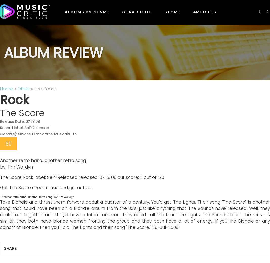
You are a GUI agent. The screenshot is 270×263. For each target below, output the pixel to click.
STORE (172, 12)
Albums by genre (87, 12)
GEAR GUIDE (137, 12)
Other (23, 89)
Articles (204, 12)
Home (6, 89)
